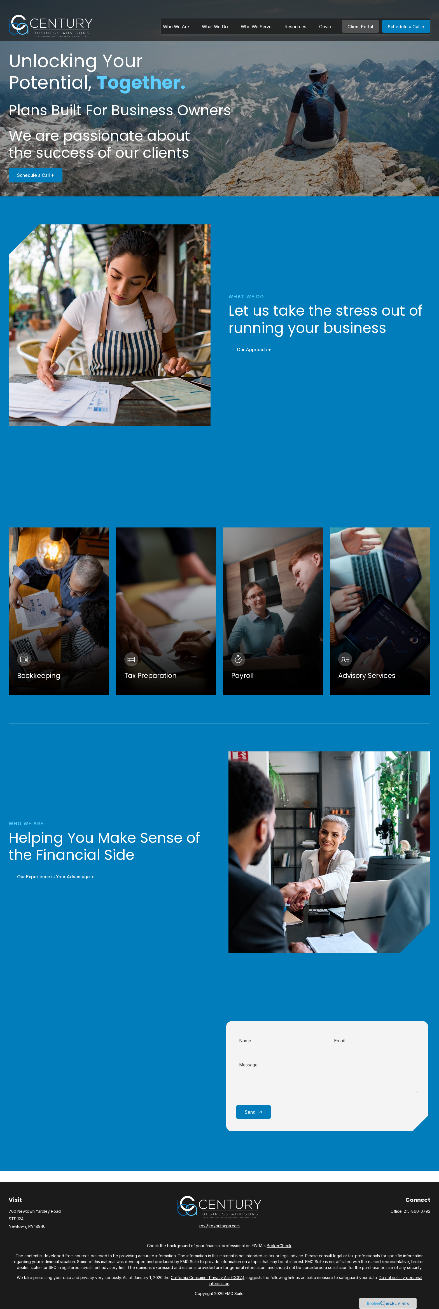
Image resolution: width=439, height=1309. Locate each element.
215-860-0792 (417, 1211)
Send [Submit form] (250, 1112)
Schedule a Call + (35, 175)
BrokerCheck (279, 1245)
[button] (176, 14)
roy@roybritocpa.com (219, 1225)
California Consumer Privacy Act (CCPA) (207, 1277)
